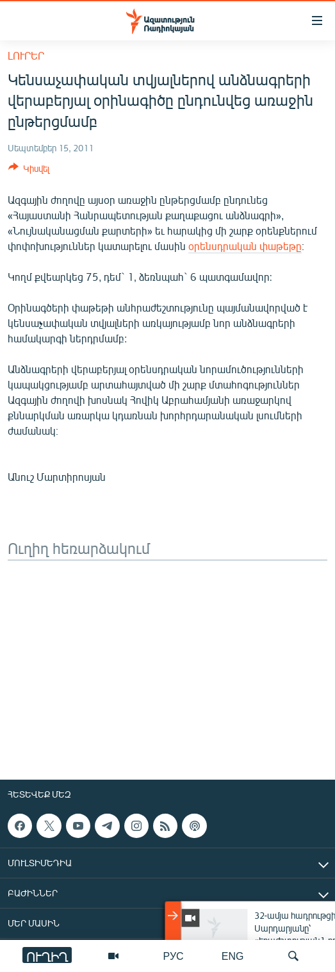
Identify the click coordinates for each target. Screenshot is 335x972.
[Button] (28, 170)
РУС (173, 956)
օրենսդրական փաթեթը (245, 246)
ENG (233, 956)
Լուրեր (26, 55)
